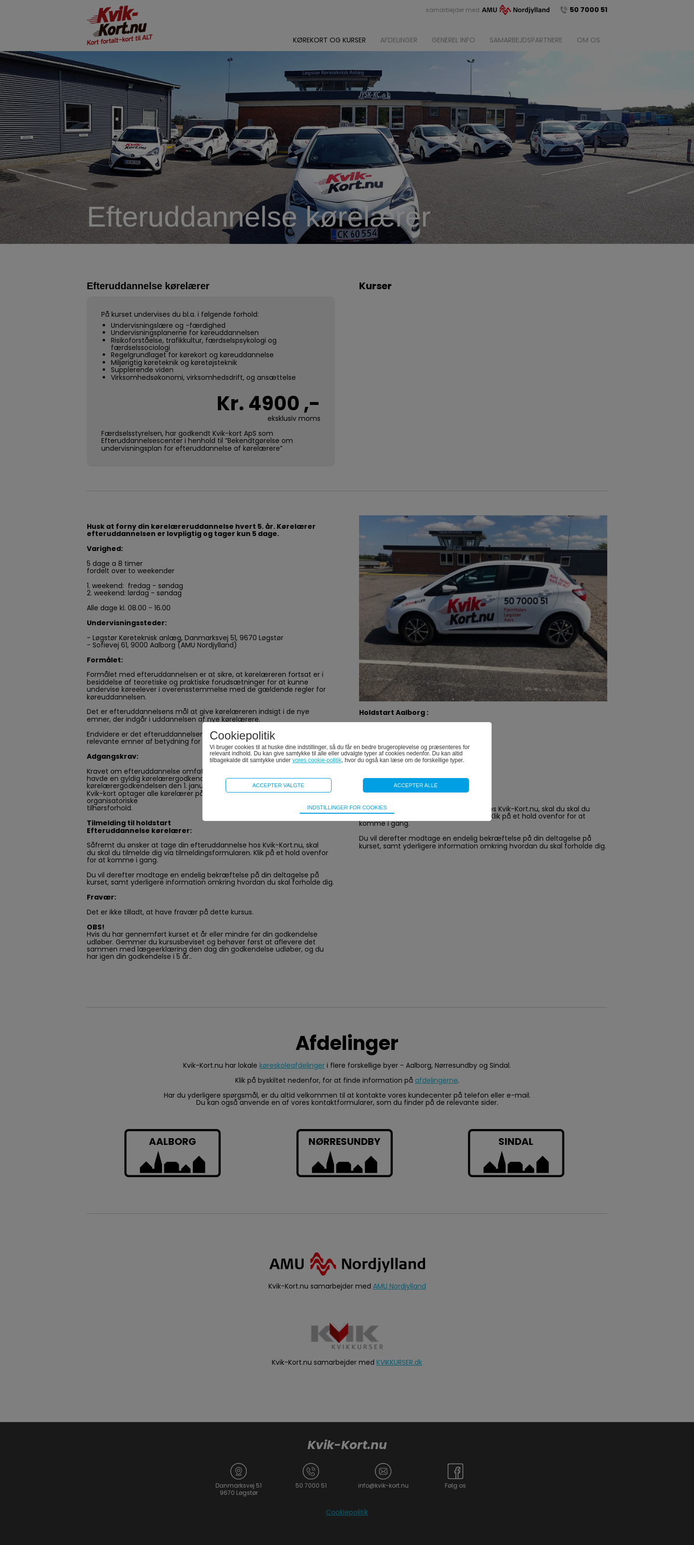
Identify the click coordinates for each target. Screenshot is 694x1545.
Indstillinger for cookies (347, 807)
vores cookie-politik (316, 760)
